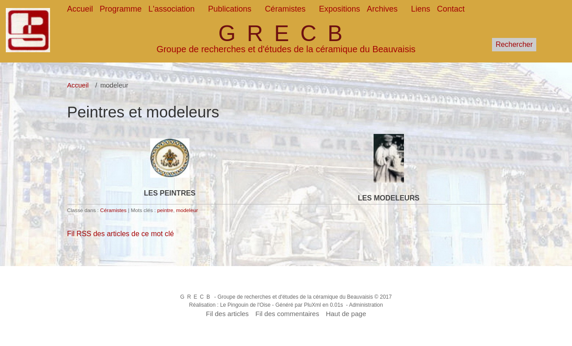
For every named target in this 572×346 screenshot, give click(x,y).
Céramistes (285, 8)
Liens (420, 8)
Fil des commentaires (288, 313)
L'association (171, 8)
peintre (165, 210)
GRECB (286, 33)
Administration (366, 305)
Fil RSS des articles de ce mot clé (120, 234)
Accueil (80, 8)
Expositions (339, 8)
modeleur (187, 210)
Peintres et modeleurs (143, 112)
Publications (230, 8)
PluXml (312, 305)
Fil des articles (227, 313)
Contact (451, 8)
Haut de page (346, 313)
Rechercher (514, 44)
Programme (121, 8)
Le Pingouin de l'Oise (245, 305)
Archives (382, 8)
